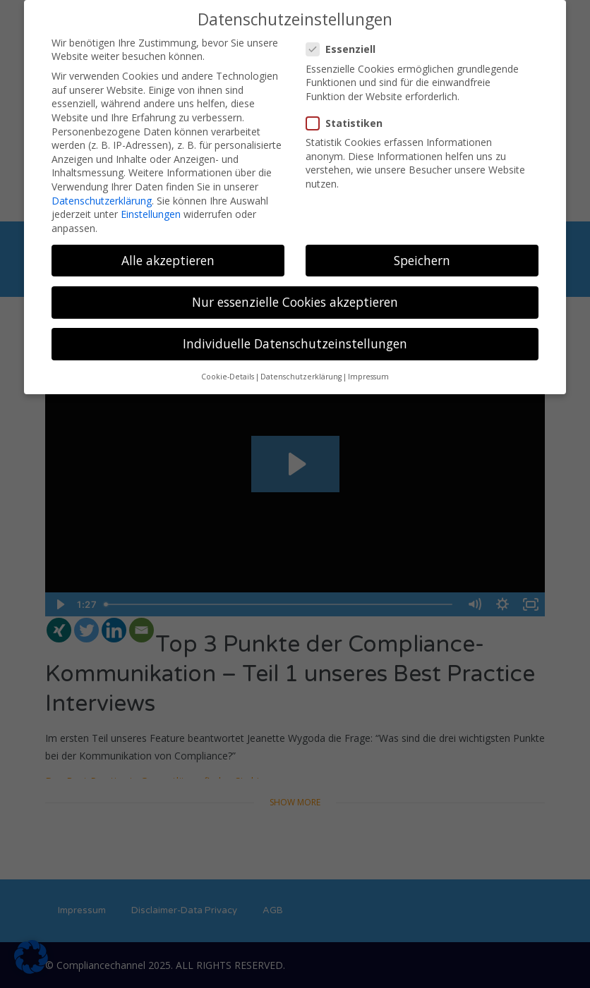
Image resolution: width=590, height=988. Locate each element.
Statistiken (349, 123)
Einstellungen (151, 214)
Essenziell (345, 49)
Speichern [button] (422, 260)
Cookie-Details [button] (227, 377)
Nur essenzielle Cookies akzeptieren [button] (295, 301)
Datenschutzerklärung (102, 200)
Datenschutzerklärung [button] (301, 377)
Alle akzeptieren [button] (168, 260)
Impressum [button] (368, 377)
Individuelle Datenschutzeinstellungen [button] (295, 343)
